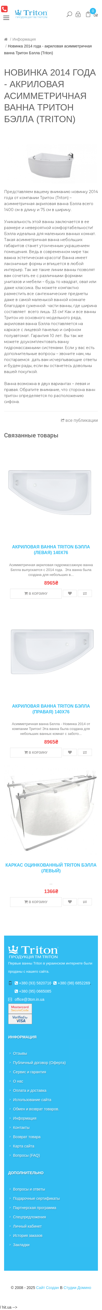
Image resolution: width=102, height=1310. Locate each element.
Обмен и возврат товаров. (36, 1109)
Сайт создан (47, 1287)
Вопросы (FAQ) (26, 1155)
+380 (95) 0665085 (33, 991)
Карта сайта (23, 1146)
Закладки (21, 1245)
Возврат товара (27, 1137)
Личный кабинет (27, 1226)
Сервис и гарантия (29, 1072)
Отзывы (20, 1053)
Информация (24, 39)
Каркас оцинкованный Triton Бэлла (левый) (51, 868)
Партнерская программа (34, 1208)
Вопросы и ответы (29, 1189)
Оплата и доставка (29, 1090)
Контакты (21, 1127)
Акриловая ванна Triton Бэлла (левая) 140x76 (51, 550)
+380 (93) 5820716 (33, 983)
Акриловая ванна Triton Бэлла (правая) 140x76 (51, 709)
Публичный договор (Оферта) (39, 1062)
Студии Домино (77, 1287)
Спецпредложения (29, 1217)
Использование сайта (32, 1100)
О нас (18, 1081)
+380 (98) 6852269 (71, 983)
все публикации (79, 420)
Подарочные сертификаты (36, 1198)
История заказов (27, 1235)
